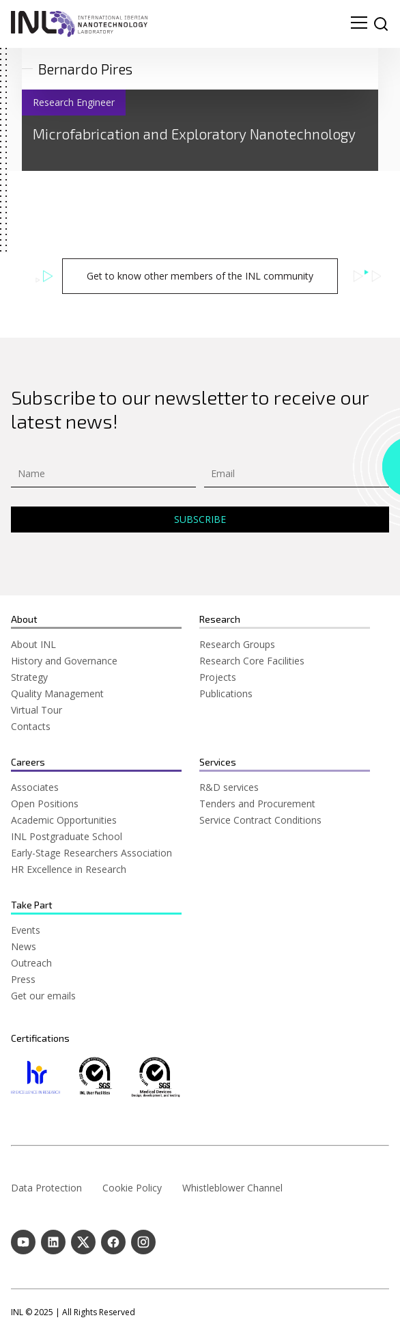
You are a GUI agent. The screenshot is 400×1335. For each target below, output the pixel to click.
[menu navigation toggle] (359, 24)
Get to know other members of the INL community (200, 275)
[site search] (381, 24)
